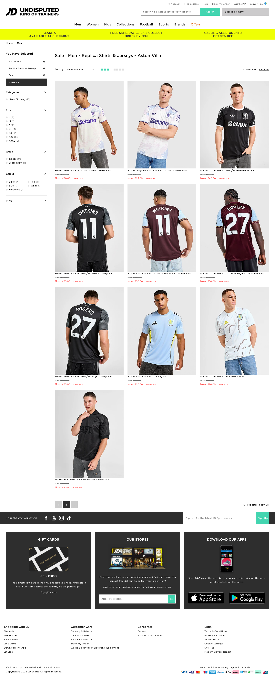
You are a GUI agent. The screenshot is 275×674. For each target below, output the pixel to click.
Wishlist (238, 4)
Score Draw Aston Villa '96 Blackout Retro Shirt (83, 479)
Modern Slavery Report (217, 651)
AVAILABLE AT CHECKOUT (49, 34)
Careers (142, 631)
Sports (163, 24)
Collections (125, 24)
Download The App (15, 647)
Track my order (221, 4)
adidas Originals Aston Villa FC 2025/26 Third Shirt (157, 170)
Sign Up (263, 518)
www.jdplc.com (52, 667)
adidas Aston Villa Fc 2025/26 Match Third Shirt (83, 170)
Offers (196, 24)
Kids (107, 24)
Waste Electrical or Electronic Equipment (95, 647)
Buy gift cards (48, 592)
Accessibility (211, 639)
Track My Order (80, 643)
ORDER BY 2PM (136, 34)
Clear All (14, 82)
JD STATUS (10, 643)
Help (205, 4)
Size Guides (10, 635)
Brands (179, 24)
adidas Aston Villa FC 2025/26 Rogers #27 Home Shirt (232, 273)
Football (146, 24)
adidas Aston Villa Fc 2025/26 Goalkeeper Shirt (228, 170)
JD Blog (8, 651)
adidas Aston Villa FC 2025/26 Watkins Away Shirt (84, 273)
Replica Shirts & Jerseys (27, 68)
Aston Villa (27, 61)
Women (93, 24)
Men (77, 24)
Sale (27, 75)
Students (9, 631)
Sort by (59, 69)
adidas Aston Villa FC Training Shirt (147, 376)
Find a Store (191, 4)
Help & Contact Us (81, 639)
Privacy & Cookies (215, 635)
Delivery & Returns (81, 631)
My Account (173, 4)
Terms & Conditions (215, 631)
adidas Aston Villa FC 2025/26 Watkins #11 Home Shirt (159, 273)
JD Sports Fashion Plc (150, 635)
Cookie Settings (213, 643)
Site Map (209, 647)
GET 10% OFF (223, 34)
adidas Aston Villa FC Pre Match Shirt (222, 376)
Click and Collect (81, 635)
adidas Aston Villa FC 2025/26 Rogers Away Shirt (84, 376)
